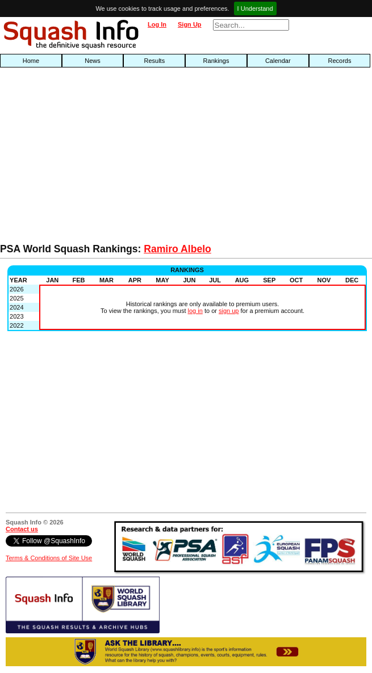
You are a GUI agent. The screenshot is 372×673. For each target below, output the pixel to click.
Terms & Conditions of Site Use (49, 558)
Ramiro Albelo (177, 249)
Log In (157, 24)
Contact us (22, 529)
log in (195, 310)
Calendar (278, 60)
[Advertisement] (119, 158)
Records (339, 60)
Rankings (216, 60)
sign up (229, 310)
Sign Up (190, 24)
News (93, 60)
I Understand (255, 8)
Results (154, 60)
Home (31, 60)
